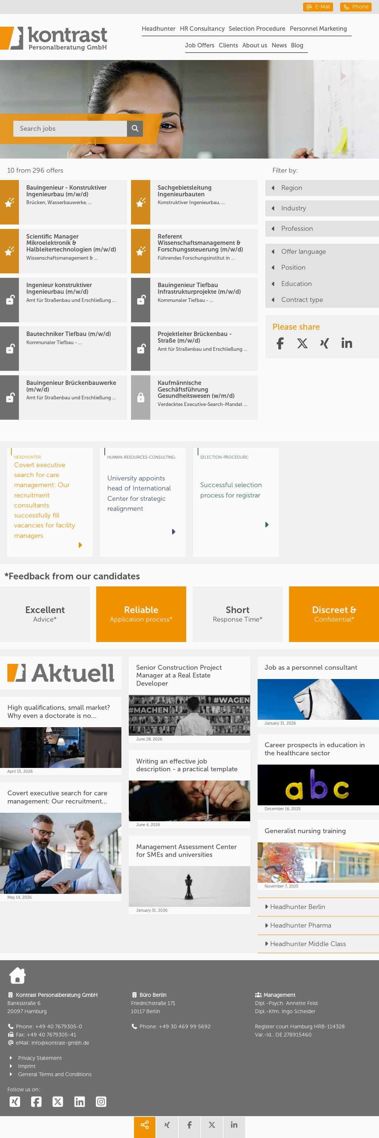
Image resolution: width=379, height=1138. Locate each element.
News (279, 45)
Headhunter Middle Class (302, 944)
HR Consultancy (202, 28)
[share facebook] (189, 1127)
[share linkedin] (234, 1127)
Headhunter (158, 28)
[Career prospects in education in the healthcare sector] (318, 773)
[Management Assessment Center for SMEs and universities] (189, 875)
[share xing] (167, 1127)
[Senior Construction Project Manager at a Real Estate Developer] (189, 699)
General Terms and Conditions (49, 1074)
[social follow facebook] (36, 1102)
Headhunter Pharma (294, 925)
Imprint (21, 1066)
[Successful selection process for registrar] (236, 502)
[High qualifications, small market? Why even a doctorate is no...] (60, 736)
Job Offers (199, 45)
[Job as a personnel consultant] (318, 691)
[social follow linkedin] (79, 1102)
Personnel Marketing (318, 28)
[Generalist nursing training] (318, 855)
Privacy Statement (34, 1058)
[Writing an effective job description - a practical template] (189, 789)
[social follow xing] (14, 1102)
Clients (228, 45)
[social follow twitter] (57, 1102)
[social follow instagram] (101, 1102)
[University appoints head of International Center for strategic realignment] (143, 502)
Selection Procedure (257, 28)
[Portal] (53, 40)
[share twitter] (211, 1127)
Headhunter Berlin (291, 907)
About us (254, 45)
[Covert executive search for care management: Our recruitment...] (60, 841)
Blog (297, 45)
